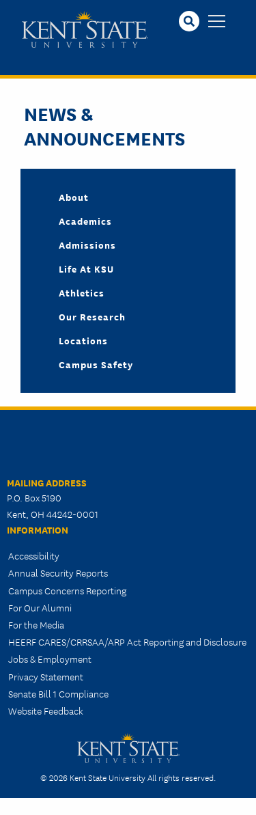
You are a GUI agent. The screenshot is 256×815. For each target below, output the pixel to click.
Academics (85, 221)
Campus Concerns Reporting (67, 590)
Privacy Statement (45, 676)
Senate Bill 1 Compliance (58, 693)
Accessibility (33, 555)
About (74, 197)
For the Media (36, 624)
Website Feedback (45, 710)
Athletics (81, 292)
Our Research (92, 316)
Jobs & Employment (49, 658)
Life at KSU (86, 268)
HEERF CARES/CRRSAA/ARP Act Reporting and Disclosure (127, 641)
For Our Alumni (40, 607)
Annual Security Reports (58, 572)
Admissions (87, 244)
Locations (83, 340)
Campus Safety (96, 364)
